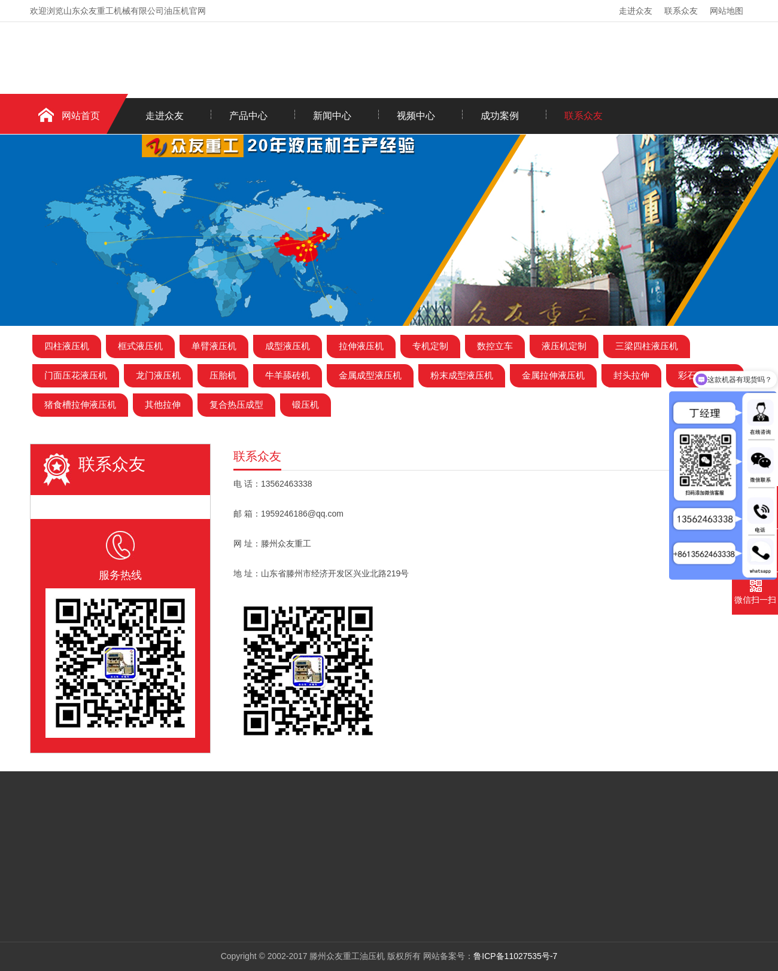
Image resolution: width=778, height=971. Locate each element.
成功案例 (500, 116)
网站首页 (81, 116)
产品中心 (248, 116)
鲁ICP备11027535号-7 (515, 956)
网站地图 (726, 11)
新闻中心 (332, 116)
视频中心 (416, 116)
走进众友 (635, 11)
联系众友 (681, 11)
